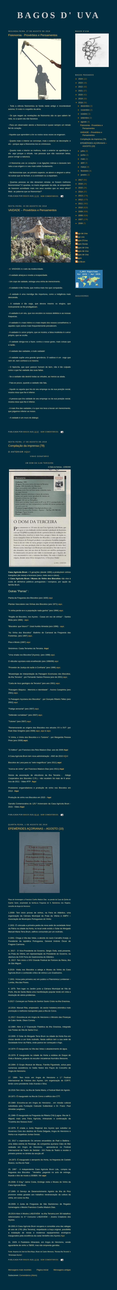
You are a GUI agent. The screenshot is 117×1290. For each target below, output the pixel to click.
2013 (80, 195)
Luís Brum (80, 262)
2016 (80, 184)
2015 (80, 188)
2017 (80, 180)
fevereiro (85, 171)
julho (83, 151)
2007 (80, 219)
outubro (84, 114)
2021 (80, 91)
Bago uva (80, 237)
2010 (80, 207)
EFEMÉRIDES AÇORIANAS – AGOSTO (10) (36, 828)
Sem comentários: (50, 196)
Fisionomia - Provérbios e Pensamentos (32, 35)
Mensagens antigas (62, 1270)
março (84, 167)
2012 (80, 199)
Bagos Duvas (82, 244)
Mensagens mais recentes (19, 1270)
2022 (80, 87)
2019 (80, 98)
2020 (80, 95)
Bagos (79, 258)
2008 (80, 215)
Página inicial (42, 1270)
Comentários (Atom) (28, 1275)
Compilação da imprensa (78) (26, 445)
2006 (80, 223)
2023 (80, 83)
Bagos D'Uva (81, 240)
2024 (80, 79)
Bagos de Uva (82, 247)
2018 (80, 102)
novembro (85, 110)
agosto (84, 122)
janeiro (84, 175)
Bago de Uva (81, 233)
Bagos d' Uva (58, 15)
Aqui (46, 648)
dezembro (85, 106)
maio (83, 159)
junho (83, 155)
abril (83, 163)
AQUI (27, 452)
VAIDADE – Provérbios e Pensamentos (32, 210)
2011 (80, 203)
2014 (80, 192)
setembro (85, 118)
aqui (50, 598)
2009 (80, 211)
